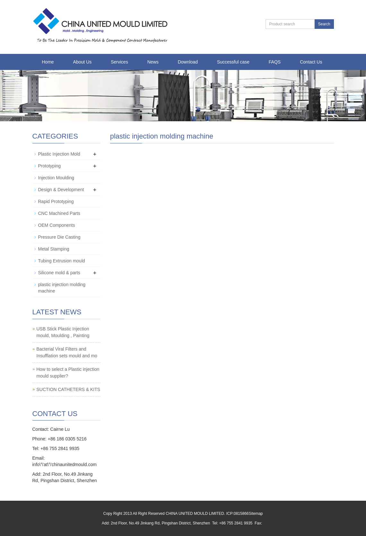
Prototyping (49, 165)
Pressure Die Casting (59, 237)
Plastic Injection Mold (59, 154)
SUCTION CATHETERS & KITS (68, 389)
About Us (82, 61)
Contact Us (311, 61)
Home (48, 61)
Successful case (233, 61)
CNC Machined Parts (59, 213)
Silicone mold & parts (59, 272)
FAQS (275, 61)
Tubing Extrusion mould (61, 260)
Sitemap (256, 513)
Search (324, 24)
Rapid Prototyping (56, 201)
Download (188, 61)
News (152, 61)
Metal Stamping (53, 248)
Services (119, 61)
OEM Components (56, 225)
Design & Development (61, 189)
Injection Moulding (56, 177)
